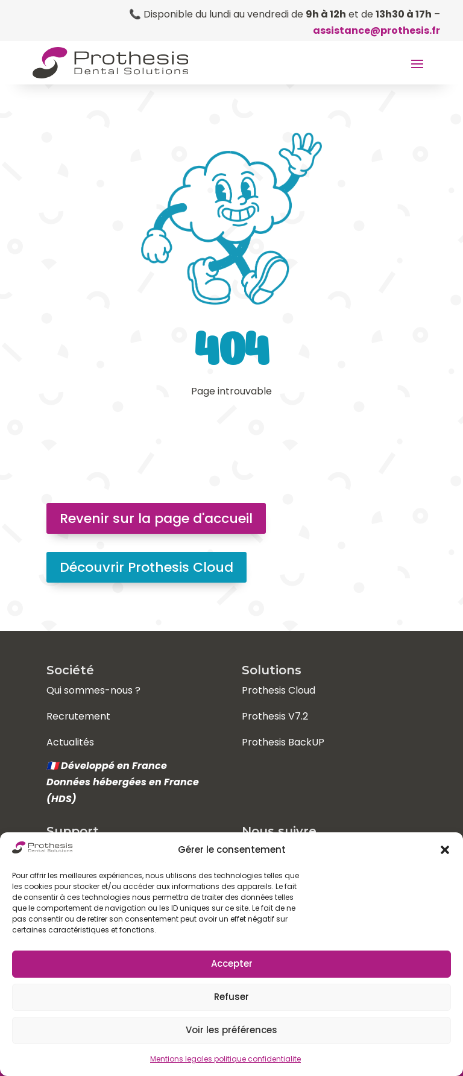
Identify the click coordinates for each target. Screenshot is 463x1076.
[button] (445, 850)
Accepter (232, 963)
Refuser (231, 996)
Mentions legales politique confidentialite (225, 1059)
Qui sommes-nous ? (93, 690)
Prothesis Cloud (278, 690)
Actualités (70, 742)
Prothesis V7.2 (275, 716)
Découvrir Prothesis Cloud (146, 567)
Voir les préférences (231, 1030)
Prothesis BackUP (283, 742)
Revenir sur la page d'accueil (156, 518)
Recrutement (78, 716)
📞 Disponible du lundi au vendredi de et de (280, 14)
